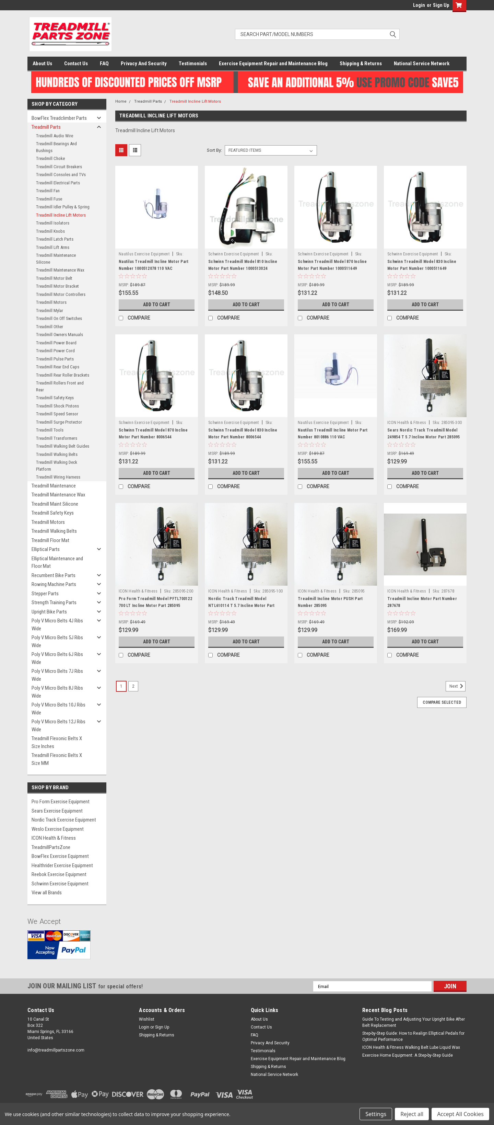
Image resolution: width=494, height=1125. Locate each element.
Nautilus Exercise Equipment (144, 254)
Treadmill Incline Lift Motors (61, 215)
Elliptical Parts (46, 549)
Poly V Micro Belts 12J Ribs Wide (58, 726)
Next (457, 686)
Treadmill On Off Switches (59, 318)
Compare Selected (442, 702)
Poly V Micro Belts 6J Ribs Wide (57, 658)
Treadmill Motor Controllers (60, 294)
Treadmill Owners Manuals (59, 334)
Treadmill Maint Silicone (55, 504)
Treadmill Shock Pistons (57, 406)
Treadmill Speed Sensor (57, 413)
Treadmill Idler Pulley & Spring (63, 206)
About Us (42, 63)
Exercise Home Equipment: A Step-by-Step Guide (407, 1055)
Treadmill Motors (51, 302)
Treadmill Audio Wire (54, 135)
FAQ (104, 63)
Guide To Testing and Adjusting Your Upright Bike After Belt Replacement (413, 1022)
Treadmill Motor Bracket (57, 286)
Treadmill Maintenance (54, 486)
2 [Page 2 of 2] (133, 686)
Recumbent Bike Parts (53, 575)
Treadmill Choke (50, 158)
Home (121, 101)
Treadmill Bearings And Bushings (56, 147)
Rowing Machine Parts (54, 584)
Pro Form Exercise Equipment (61, 802)
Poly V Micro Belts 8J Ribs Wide (57, 692)
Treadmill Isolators (52, 223)
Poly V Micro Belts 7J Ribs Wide (57, 675)
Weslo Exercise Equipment (58, 829)
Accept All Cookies (460, 1114)
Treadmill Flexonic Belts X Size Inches (57, 742)
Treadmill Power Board (56, 342)
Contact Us (76, 63)
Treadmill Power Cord (55, 350)
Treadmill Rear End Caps (57, 366)
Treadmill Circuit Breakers (59, 166)
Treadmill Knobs (50, 231)
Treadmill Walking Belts (57, 454)
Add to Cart (156, 304)
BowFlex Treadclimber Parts (59, 118)
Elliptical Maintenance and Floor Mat (57, 562)
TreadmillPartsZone (51, 847)
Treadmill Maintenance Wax (60, 270)
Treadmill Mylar (49, 310)
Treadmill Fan (48, 190)
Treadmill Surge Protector (59, 422)
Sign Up (441, 5)
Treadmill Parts (46, 127)
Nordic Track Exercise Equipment (64, 820)
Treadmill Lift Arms (52, 247)
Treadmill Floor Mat (50, 540)
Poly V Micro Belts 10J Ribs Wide (58, 709)
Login (419, 5)
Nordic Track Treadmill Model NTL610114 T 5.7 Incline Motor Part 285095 (241, 605)
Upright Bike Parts (49, 612)
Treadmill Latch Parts (54, 239)
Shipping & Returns (361, 63)
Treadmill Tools (49, 430)
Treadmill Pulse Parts (55, 358)
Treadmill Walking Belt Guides (62, 446)
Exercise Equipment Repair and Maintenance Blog (273, 63)
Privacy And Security (144, 63)
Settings (375, 1114)
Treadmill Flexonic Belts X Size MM (57, 759)
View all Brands (47, 892)
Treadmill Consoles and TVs (61, 174)
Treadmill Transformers (56, 438)
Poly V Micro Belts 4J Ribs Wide (57, 625)
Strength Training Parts (54, 602)
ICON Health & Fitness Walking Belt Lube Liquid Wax (411, 1047)
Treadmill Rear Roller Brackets (62, 375)
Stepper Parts (45, 593)
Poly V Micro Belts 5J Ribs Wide (57, 641)
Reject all (411, 1114)
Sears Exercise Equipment (57, 811)
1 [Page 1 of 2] (121, 686)
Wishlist (146, 1019)
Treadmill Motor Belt (54, 278)
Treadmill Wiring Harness (58, 477)
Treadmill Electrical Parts (58, 182)
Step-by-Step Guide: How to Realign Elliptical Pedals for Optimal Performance (413, 1036)
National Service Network (421, 63)
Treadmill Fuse (49, 199)
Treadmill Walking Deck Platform (56, 466)
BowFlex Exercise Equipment (60, 856)
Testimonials (193, 63)
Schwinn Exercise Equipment (60, 884)
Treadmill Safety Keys (55, 397)
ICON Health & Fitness (54, 838)
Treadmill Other (49, 326)
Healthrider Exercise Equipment (62, 865)
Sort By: (214, 150)
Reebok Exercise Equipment (59, 874)
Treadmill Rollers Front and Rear (60, 386)
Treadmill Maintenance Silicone (56, 259)
